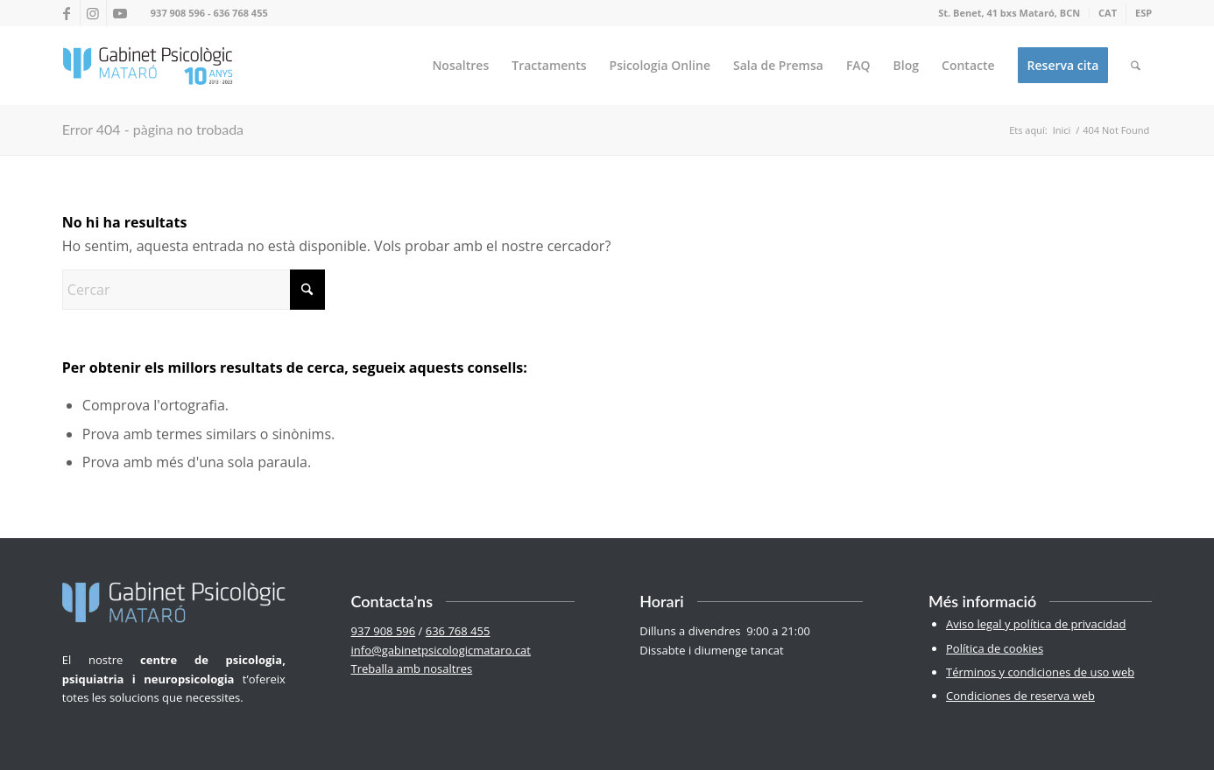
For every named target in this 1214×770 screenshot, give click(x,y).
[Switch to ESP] (1143, 13)
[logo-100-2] (148, 65)
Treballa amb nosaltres (412, 668)
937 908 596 (178, 12)
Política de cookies (994, 648)
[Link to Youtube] (120, 13)
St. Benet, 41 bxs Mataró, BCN (1009, 12)
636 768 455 (240, 12)
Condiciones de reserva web (1020, 696)
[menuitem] (1009, 13)
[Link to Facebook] (67, 13)
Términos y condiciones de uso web (1040, 672)
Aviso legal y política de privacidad (1036, 624)
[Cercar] (1135, 65)
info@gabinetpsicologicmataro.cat (441, 650)
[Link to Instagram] (93, 13)
